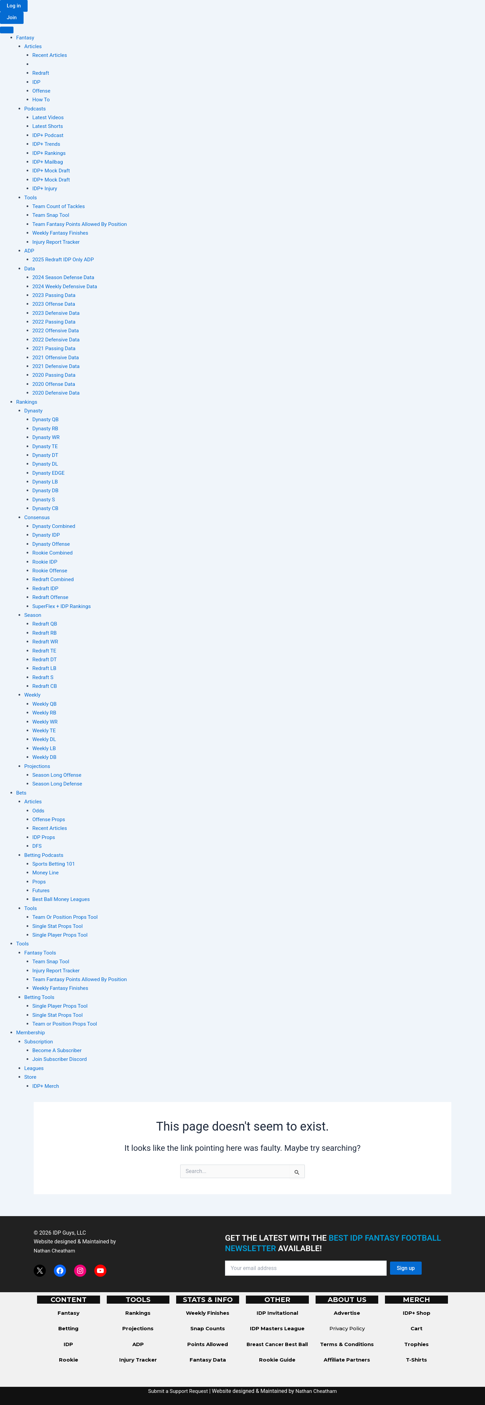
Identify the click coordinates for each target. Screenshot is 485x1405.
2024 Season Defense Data (64, 278)
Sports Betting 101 (54, 864)
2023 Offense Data (54, 304)
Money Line (46, 873)
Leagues (34, 1068)
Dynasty (33, 411)
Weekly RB (44, 713)
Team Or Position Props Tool (66, 917)
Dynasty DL (45, 464)
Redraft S (43, 677)
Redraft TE (44, 651)
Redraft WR (45, 642)
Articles (33, 46)
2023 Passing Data (54, 295)
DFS (37, 846)
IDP (36, 82)
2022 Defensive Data (57, 340)
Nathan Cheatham (55, 1250)
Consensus (37, 517)
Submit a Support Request (177, 1391)
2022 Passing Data (54, 322)
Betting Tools (40, 997)
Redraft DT (45, 660)
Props (39, 882)
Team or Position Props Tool (66, 1024)
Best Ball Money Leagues (62, 900)
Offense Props (49, 819)
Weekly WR (45, 722)
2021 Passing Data (54, 349)
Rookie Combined (53, 553)
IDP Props (44, 837)
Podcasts (35, 109)
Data (29, 269)
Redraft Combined (54, 580)
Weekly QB (45, 704)
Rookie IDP (45, 562)
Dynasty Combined (54, 526)
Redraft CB (45, 686)
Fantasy (25, 38)
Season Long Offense (58, 775)
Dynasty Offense (52, 544)
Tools (30, 198)
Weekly (32, 695)
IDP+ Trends (47, 144)
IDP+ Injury (45, 189)
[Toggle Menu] (6, 30)
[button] (14, 6)
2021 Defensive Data (57, 366)
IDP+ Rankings (49, 153)
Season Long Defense (58, 784)
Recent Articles (50, 56)
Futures (41, 891)
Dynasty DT (45, 455)
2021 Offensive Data (56, 358)
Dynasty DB (46, 491)
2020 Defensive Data (57, 393)
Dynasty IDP (46, 535)
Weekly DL (44, 740)
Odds (38, 811)
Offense (41, 91)
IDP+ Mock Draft (52, 171)
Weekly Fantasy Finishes (61, 233)
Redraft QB (45, 624)
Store (30, 1077)
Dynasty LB (45, 482)
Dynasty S (44, 500)
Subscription (39, 1042)
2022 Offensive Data (56, 331)
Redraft (41, 73)
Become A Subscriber (58, 1051)
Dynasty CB (46, 509)
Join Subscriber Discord (60, 1060)
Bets (21, 793)
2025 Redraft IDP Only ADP (64, 260)
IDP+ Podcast (48, 135)
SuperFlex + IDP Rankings (63, 606)
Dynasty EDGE (49, 473)
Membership (31, 1033)
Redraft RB (45, 633)
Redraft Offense (51, 598)
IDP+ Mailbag (48, 162)
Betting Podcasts (44, 855)
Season (33, 615)
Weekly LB (44, 748)
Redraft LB (45, 669)
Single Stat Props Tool (58, 926)
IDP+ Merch (46, 1086)
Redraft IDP (46, 589)
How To (41, 100)
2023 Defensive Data (57, 313)
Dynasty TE (45, 446)
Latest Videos (48, 118)
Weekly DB (45, 758)
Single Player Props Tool (61, 935)
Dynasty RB (45, 429)
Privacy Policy (347, 1328)
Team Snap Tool (51, 215)
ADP (29, 251)
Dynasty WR (46, 438)
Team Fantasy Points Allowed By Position (81, 224)
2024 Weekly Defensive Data (66, 286)
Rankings (27, 402)
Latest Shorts (48, 127)
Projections (38, 766)
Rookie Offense (50, 571)
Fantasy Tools (41, 953)
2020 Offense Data (54, 384)
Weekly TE (44, 731)
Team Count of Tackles (59, 206)
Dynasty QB (46, 420)
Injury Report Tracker (57, 242)
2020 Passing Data (54, 375)
